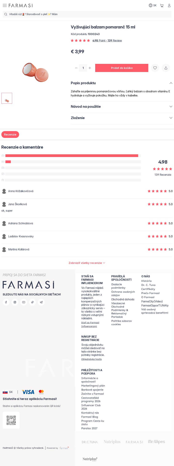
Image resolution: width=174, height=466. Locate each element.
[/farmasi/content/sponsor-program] (93, 422)
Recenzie (10, 135)
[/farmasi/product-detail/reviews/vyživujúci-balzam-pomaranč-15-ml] (87, 263)
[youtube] (23, 302)
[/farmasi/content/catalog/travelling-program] (93, 399)
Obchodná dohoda (122, 299)
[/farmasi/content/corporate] (93, 380)
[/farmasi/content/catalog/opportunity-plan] (93, 385)
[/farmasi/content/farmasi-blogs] (89, 417)
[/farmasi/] (20, 5)
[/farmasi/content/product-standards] (148, 289)
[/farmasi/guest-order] (91, 359)
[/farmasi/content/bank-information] (92, 389)
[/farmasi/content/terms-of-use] (123, 310)
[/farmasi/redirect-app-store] (11, 420)
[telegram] (41, 302)
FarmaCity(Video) (152, 301)
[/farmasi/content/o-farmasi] (148, 297)
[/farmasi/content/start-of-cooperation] (92, 394)
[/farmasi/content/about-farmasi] (146, 281)
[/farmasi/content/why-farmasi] (150, 293)
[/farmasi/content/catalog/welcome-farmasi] (155, 311)
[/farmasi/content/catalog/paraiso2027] (89, 428)
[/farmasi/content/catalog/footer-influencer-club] (93, 407)
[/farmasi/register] (93, 324)
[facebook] (6, 302)
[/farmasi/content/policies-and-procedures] (123, 293)
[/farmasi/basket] (162, 5)
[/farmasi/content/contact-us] (90, 413)
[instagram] (14, 302)
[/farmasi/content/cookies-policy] (123, 322)
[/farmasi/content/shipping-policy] (123, 286)
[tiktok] (32, 302)
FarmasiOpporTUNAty (155, 305)
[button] (123, 68)
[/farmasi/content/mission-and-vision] (148, 285)
